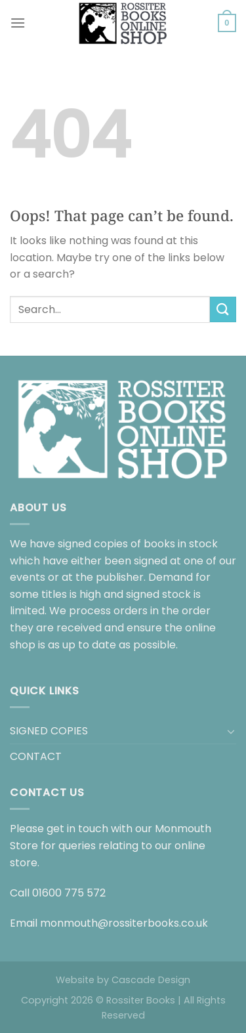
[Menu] (18, 23)
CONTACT (36, 756)
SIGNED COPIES (49, 730)
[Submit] (223, 309)
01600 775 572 (69, 892)
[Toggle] (231, 731)
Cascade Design (151, 979)
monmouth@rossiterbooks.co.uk (124, 923)
